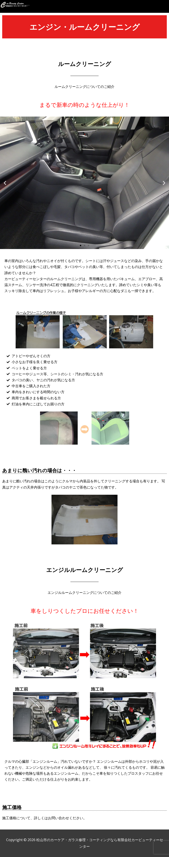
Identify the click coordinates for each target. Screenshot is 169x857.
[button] (164, 7)
